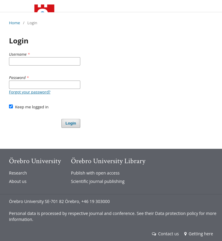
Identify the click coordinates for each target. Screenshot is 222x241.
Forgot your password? (29, 92)
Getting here (198, 234)
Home (14, 22)
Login (71, 123)
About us (17, 181)
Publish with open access (95, 173)
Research (18, 173)
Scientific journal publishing (98, 181)
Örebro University (35, 161)
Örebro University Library (108, 161)
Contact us (165, 234)
